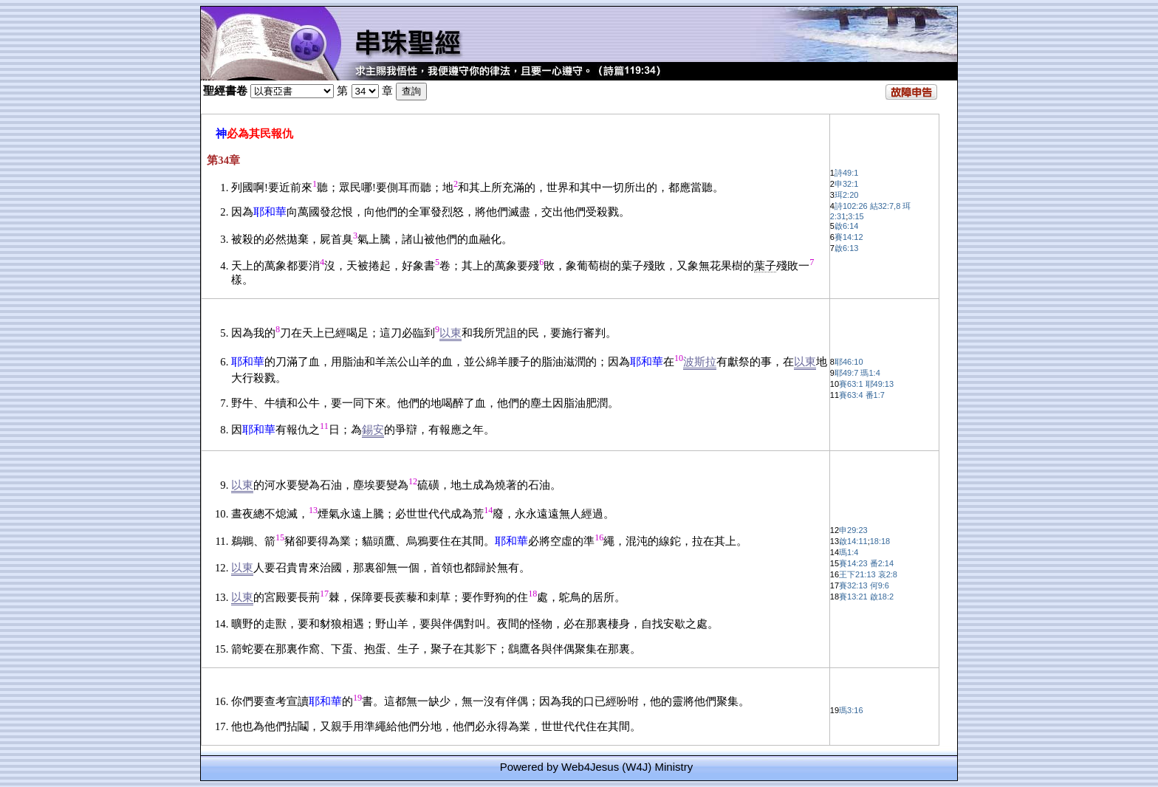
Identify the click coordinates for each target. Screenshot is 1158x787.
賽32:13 (853, 585)
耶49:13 (880, 383)
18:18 (880, 541)
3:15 (855, 216)
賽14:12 (849, 237)
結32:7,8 (885, 206)
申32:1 (846, 183)
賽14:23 (853, 563)
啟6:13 (846, 248)
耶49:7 (846, 372)
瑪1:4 (870, 372)
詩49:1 (846, 172)
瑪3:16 (851, 710)
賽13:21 (853, 596)
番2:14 (882, 563)
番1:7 (875, 395)
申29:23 (853, 530)
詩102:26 (851, 206)
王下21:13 (857, 574)
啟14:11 (853, 541)
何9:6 (879, 585)
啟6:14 (846, 225)
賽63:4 (851, 395)
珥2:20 (846, 194)
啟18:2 (882, 596)
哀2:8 (887, 574)
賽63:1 (851, 383)
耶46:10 (849, 361)
